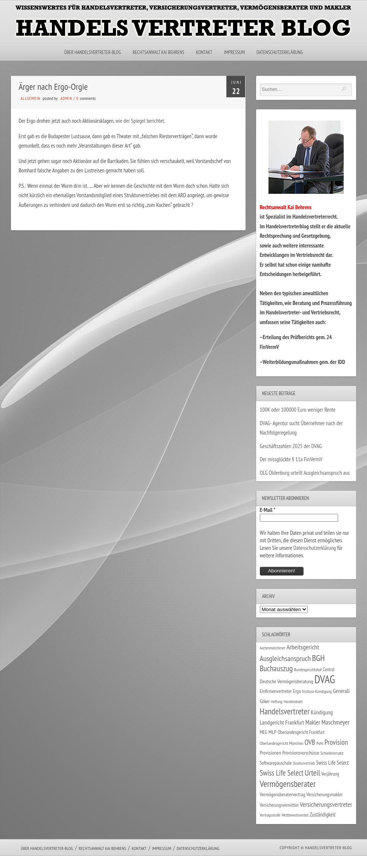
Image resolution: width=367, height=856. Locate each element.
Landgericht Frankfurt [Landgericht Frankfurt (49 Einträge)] (282, 722)
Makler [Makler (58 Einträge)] (312, 722)
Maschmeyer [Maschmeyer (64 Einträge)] (336, 722)
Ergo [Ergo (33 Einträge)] (297, 691)
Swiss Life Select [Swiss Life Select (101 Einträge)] (281, 773)
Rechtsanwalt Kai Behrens (158, 52)
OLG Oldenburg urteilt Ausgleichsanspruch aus (305, 472)
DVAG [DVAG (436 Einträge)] (324, 679)
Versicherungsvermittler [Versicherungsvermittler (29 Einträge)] (279, 805)
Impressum (234, 52)
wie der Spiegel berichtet (139, 120)
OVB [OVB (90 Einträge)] (310, 742)
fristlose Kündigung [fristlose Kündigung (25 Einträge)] (317, 691)
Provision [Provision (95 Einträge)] (336, 742)
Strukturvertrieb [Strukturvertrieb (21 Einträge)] (304, 763)
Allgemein (30, 98)
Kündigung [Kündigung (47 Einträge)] (322, 712)
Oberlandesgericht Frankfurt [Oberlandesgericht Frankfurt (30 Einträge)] (301, 732)
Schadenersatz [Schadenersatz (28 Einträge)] (332, 753)
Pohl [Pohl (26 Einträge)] (319, 743)
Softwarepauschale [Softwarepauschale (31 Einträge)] (276, 763)
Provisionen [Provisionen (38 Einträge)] (270, 752)
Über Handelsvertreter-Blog (92, 52)
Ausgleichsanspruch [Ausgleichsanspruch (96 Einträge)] (285, 658)
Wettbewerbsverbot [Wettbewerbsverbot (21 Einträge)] (295, 815)
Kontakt (204, 52)
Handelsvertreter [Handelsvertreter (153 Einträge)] (285, 711)
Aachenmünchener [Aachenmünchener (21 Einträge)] (272, 648)
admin (66, 98)
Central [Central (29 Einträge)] (328, 669)
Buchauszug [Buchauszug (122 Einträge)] (276, 668)
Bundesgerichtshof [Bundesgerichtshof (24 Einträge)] (308, 669)
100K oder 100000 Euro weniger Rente (298, 409)
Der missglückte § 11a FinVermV (291, 459)
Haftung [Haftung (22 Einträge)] (276, 701)
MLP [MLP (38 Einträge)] (272, 731)
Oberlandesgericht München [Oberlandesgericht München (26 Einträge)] (281, 743)
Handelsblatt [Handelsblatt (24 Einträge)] (293, 701)
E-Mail (268, 509)
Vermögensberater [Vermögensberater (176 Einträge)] (288, 784)
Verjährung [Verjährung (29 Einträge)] (330, 774)
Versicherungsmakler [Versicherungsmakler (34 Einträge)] (324, 794)
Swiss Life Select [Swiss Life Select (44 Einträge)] (332, 762)
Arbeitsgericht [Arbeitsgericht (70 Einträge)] (303, 647)
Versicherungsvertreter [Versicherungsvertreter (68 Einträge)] (326, 804)
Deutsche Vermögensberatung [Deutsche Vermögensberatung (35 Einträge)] (286, 681)
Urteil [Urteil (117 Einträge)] (312, 772)
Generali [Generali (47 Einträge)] (341, 690)
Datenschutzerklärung (279, 52)
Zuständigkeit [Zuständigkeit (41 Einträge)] (323, 814)
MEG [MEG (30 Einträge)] (263, 732)
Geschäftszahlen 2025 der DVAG (291, 446)
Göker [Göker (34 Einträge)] (265, 701)
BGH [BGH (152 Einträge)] (318, 657)
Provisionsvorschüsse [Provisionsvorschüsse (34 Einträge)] (300, 752)
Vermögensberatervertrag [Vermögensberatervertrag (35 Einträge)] (282, 794)
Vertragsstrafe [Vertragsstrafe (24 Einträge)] (270, 815)
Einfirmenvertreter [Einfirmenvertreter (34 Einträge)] (276, 691)
